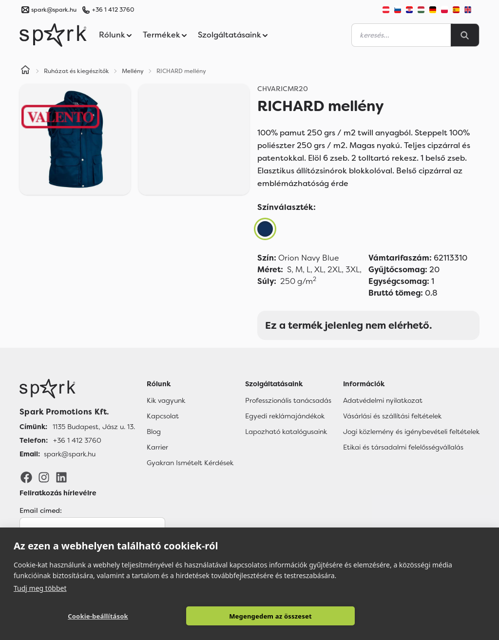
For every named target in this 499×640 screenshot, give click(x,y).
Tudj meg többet (40, 588)
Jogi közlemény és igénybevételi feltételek (411, 431)
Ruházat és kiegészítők (76, 71)
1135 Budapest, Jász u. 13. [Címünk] (94, 426)
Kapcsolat (163, 416)
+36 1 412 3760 (113, 10)
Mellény (133, 71)
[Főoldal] (77, 388)
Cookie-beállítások (98, 616)
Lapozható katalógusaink (286, 431)
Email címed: (40, 510)
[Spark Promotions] (53, 35)
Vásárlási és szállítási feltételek (392, 416)
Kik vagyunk (166, 400)
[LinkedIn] (61, 476)
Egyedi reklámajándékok (285, 416)
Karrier (157, 447)
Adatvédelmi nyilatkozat (382, 400)
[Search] (465, 35)
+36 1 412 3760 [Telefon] (77, 440)
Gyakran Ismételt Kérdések (190, 462)
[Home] (25, 71)
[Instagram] (44, 476)
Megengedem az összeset (270, 616)
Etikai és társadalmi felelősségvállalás (403, 447)
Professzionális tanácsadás (288, 400)
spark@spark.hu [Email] (70, 454)
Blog (154, 431)
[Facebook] (26, 476)
